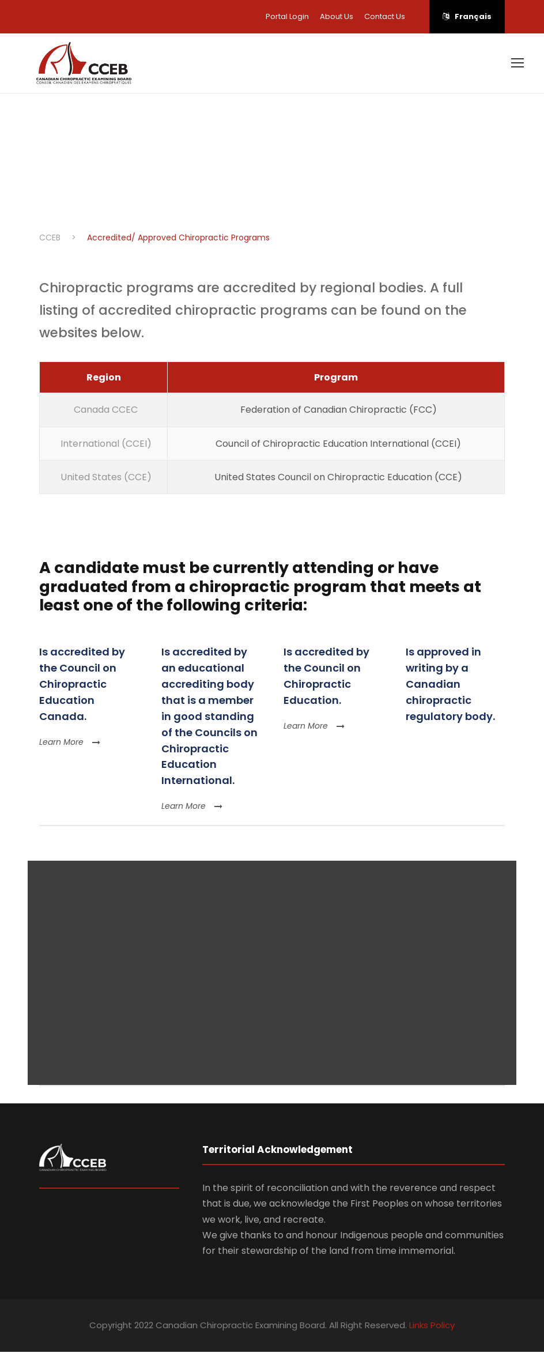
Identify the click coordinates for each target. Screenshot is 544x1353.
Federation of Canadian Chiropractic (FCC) (336, 411)
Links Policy (432, 1327)
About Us (336, 16)
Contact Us (384, 16)
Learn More (69, 743)
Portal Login (287, 16)
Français (467, 16)
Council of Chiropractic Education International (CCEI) (336, 444)
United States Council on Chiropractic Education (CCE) (336, 478)
